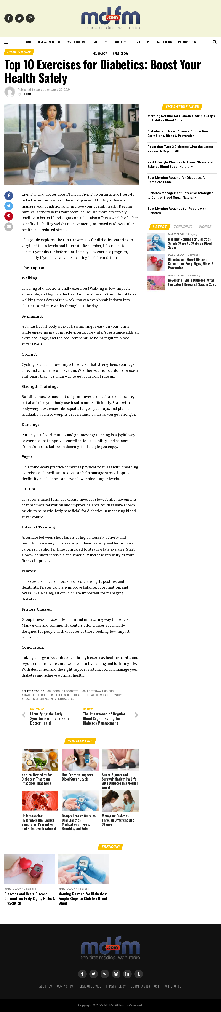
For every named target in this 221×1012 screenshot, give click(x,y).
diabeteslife (62, 695)
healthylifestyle (36, 699)
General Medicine (48, 42)
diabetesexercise (36, 695)
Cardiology (120, 53)
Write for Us (76, 42)
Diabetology (163, 42)
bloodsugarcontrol (64, 691)
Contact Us (65, 986)
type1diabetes (63, 699)
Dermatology (140, 42)
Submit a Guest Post (145, 986)
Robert (26, 94)
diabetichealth (86, 695)
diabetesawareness (99, 691)
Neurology (100, 53)
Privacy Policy (116, 986)
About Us (45, 986)
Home (27, 42)
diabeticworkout (115, 695)
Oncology (119, 42)
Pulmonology (187, 42)
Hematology (99, 42)
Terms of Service (89, 986)
